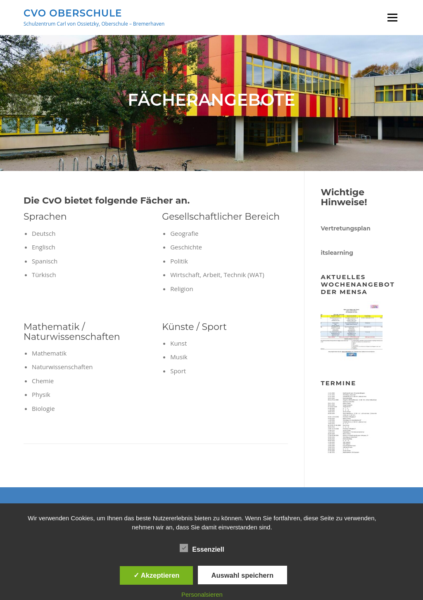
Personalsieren (202, 594)
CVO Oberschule (73, 13)
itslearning (337, 252)
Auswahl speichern (242, 575)
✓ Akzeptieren (156, 575)
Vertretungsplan (345, 228)
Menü (392, 17)
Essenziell (202, 548)
